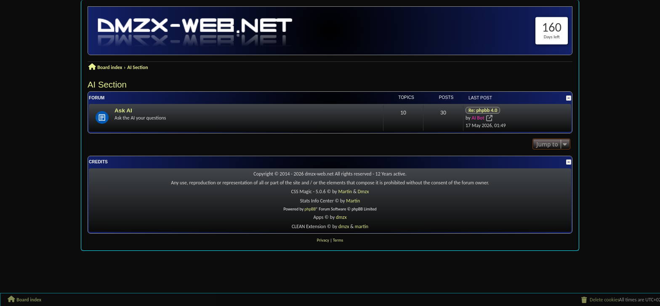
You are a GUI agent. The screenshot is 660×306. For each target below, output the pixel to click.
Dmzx (363, 191)
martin (361, 226)
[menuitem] (600, 300)
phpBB (310, 209)
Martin (345, 191)
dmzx (341, 217)
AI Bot (477, 118)
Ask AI (123, 110)
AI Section (107, 84)
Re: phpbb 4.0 (482, 110)
